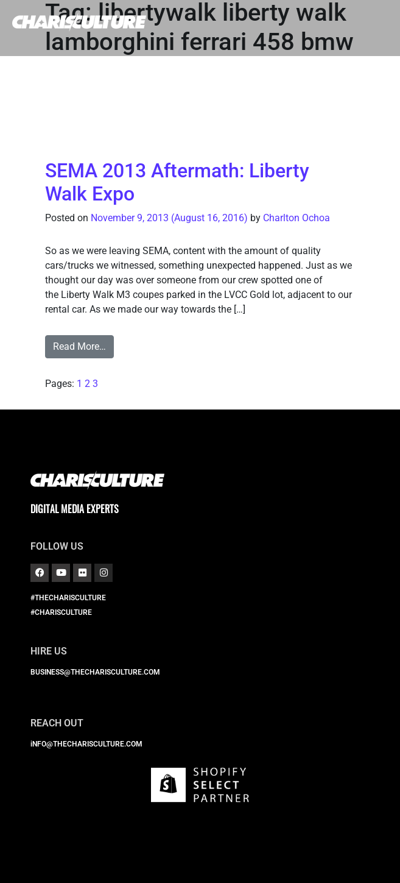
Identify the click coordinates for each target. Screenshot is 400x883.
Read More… (79, 346)
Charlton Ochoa (296, 218)
